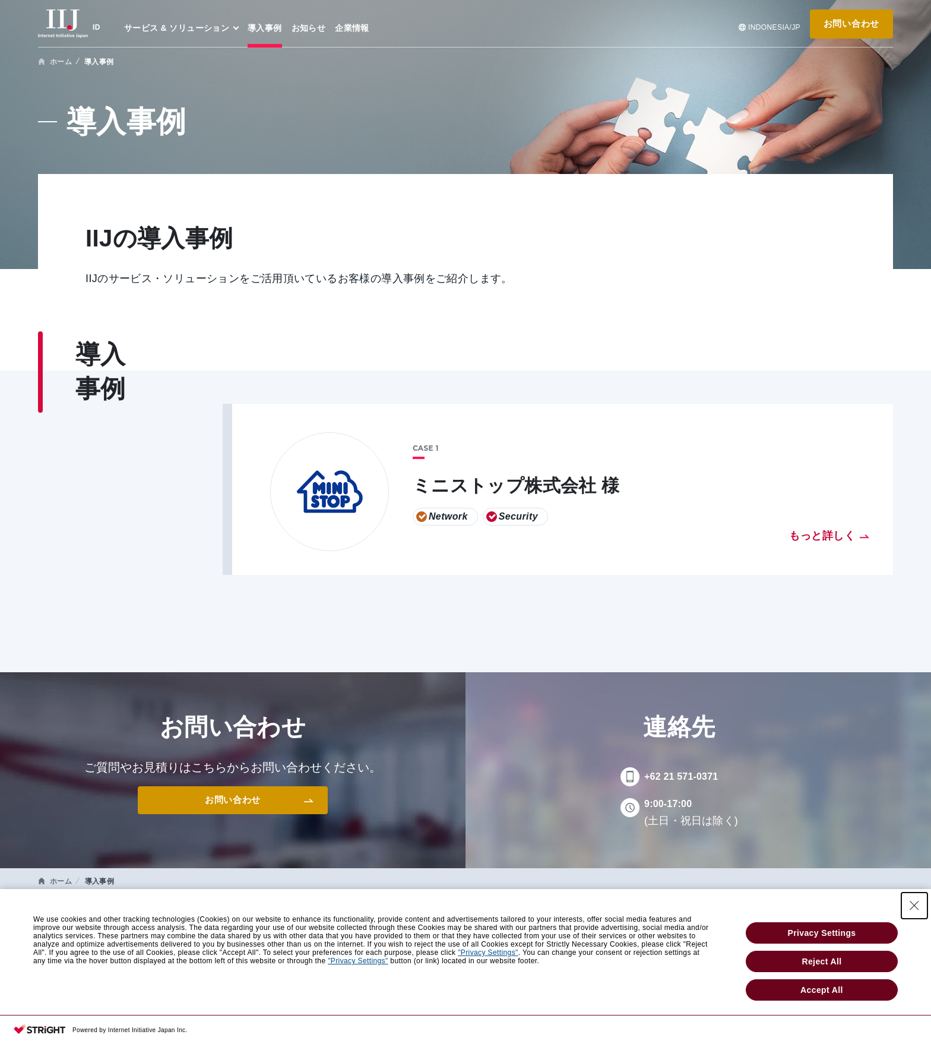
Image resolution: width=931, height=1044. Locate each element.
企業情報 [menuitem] (352, 28)
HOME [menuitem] (51, 918)
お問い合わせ (851, 23)
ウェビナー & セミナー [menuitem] (361, 918)
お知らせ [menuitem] (309, 28)
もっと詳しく (822, 535)
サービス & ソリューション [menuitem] (176, 28)
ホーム (61, 62)
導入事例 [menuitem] (265, 28)
